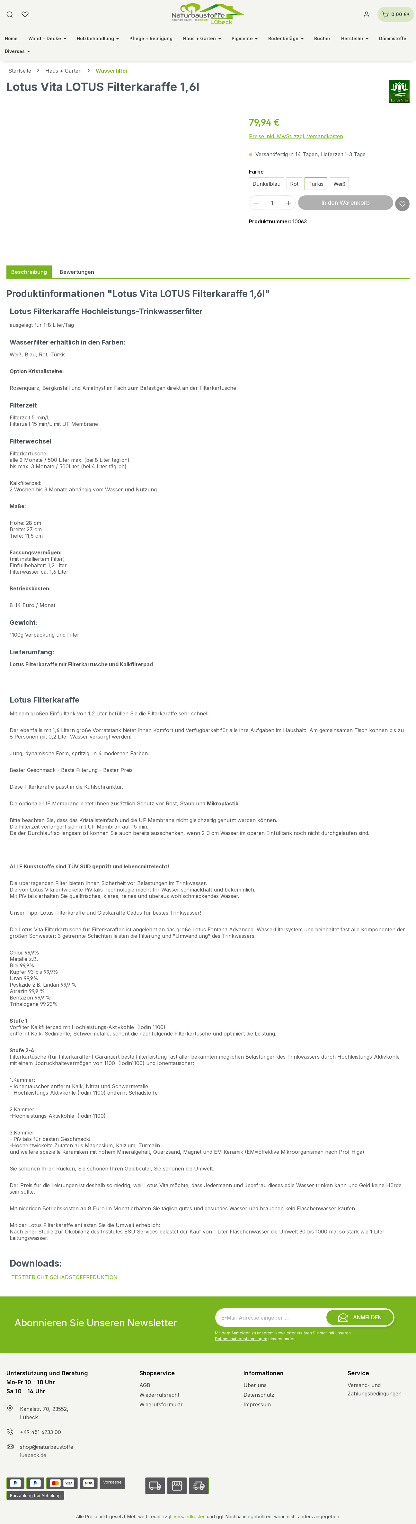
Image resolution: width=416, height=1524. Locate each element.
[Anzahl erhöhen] (289, 202)
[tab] (29, 271)
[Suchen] (9, 14)
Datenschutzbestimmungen (241, 1338)
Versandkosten (189, 1516)
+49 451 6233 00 (40, 1432)
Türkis (315, 184)
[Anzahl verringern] (255, 202)
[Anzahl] (272, 202)
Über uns (255, 1385)
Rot (294, 184)
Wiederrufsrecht (159, 1395)
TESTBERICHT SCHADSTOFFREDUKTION (64, 1277)
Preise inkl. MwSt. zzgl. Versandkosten (296, 136)
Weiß (339, 184)
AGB (144, 1385)
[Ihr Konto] (366, 14)
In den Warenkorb (346, 202)
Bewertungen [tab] (77, 272)
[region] (121, 185)
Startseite (19, 70)
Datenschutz (258, 1395)
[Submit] (360, 1317)
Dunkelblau (266, 184)
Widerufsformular (161, 1404)
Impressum (257, 1404)
